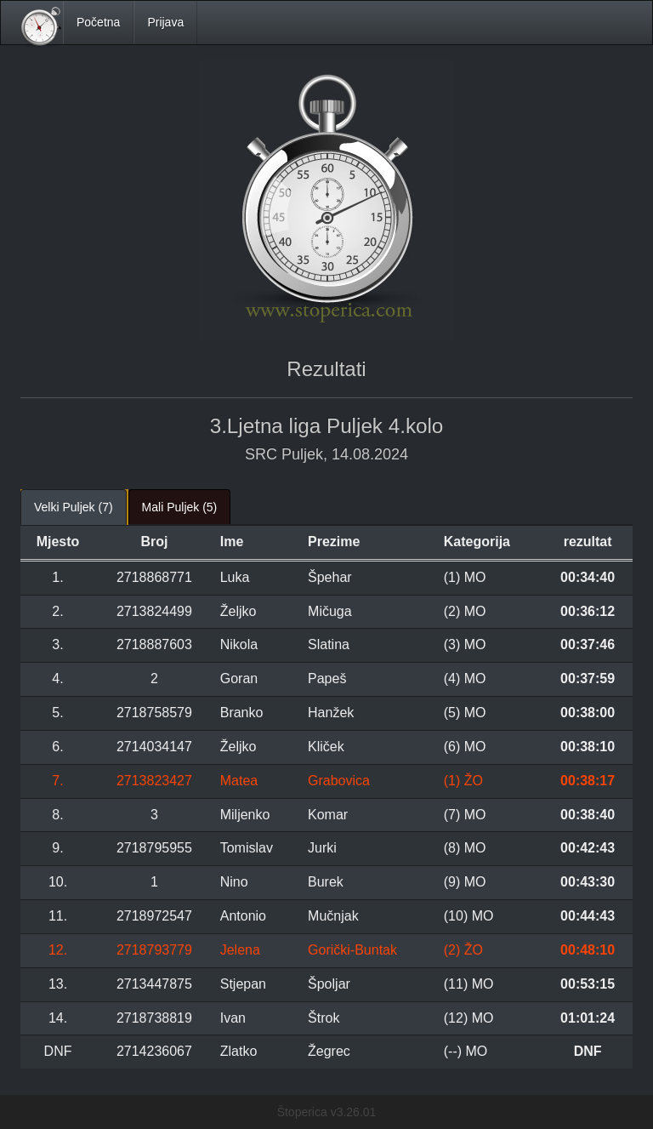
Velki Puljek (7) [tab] (73, 507)
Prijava (165, 22)
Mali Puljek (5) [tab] (180, 507)
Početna (98, 22)
